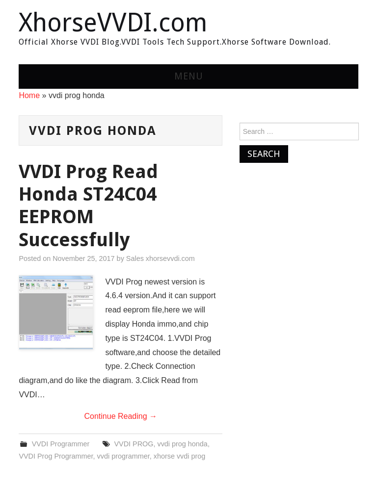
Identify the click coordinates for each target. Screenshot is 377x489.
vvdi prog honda (182, 444)
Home (29, 95)
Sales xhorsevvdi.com (160, 258)
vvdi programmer (123, 456)
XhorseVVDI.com (113, 22)
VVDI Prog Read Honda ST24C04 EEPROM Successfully (88, 205)
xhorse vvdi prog (180, 456)
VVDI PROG (134, 444)
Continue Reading (120, 416)
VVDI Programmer (61, 444)
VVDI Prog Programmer (56, 456)
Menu (188, 76)
